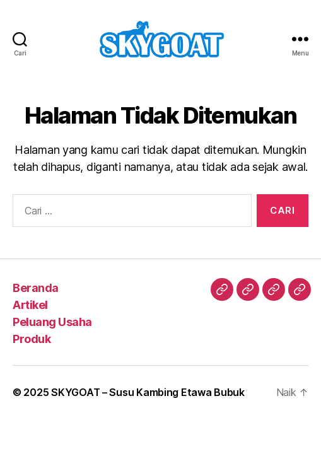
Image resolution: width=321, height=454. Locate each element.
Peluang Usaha (52, 322)
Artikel (30, 304)
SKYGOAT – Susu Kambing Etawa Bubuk (148, 392)
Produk (31, 339)
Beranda (36, 287)
